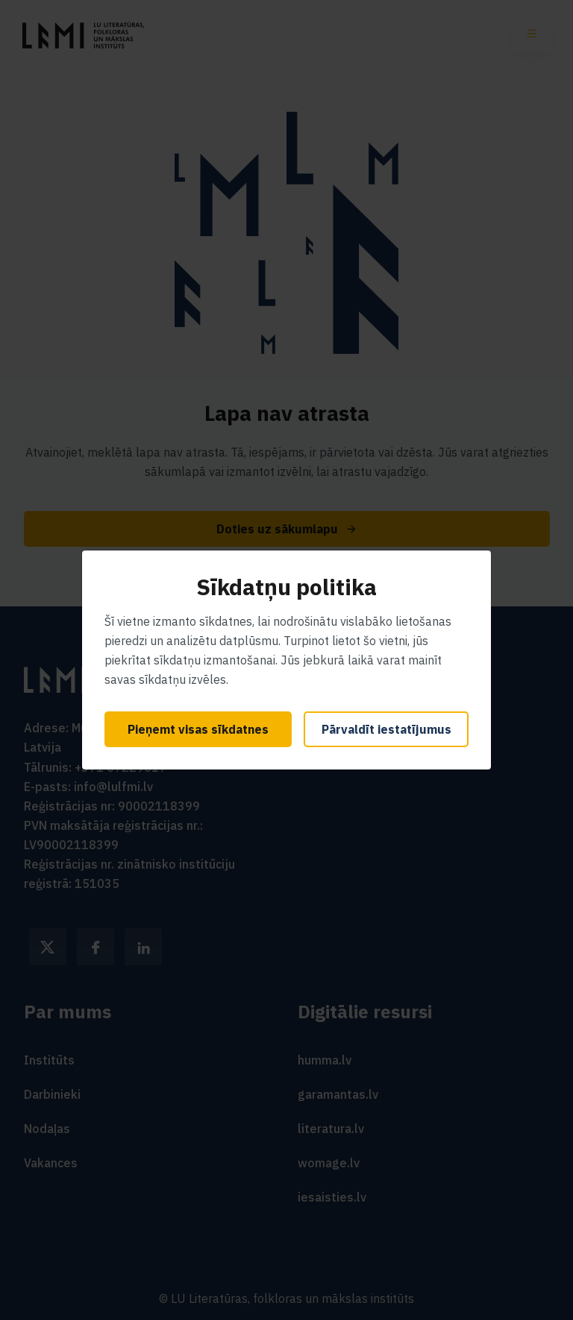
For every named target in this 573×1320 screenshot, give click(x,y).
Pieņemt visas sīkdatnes (198, 729)
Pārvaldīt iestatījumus (386, 729)
